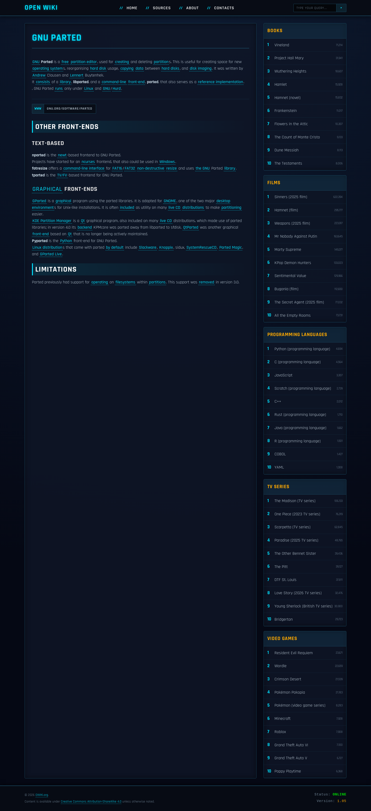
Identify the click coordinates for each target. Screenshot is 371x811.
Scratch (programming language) (305, 388)
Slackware (147, 247)
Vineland (305, 45)
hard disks (170, 68)
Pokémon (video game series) (305, 705)
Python (66, 240)
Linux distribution (47, 247)
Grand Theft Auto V (305, 758)
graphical (63, 201)
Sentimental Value (305, 276)
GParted (39, 201)
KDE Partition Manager (51, 220)
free (65, 61)
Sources (162, 8)
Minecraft (305, 718)
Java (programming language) (305, 428)
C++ (305, 401)
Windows (167, 161)
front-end (136, 82)
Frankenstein (305, 111)
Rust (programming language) (305, 414)
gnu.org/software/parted (62, 108)
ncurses (88, 161)
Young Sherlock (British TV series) (305, 606)
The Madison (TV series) (305, 501)
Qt (83, 220)
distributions (193, 207)
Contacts (224, 8)
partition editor (84, 61)
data (139, 68)
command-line (114, 82)
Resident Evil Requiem (305, 653)
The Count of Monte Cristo (305, 137)
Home (132, 8)
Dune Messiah (305, 150)
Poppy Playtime (305, 771)
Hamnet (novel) (305, 97)
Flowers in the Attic (305, 124)
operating (99, 282)
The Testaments (305, 163)
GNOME (170, 201)
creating (122, 61)
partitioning (231, 207)
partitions (157, 282)
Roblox (305, 732)
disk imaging (201, 68)
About (192, 8)
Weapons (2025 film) (305, 223)
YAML (305, 467)
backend (85, 227)
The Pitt (305, 566)
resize (171, 168)
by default (115, 247)
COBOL (305, 454)
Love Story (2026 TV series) (305, 593)
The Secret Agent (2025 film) (305, 302)
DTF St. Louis (305, 580)
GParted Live (51, 254)
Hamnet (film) (305, 210)
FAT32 (130, 168)
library (65, 82)
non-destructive (150, 168)
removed (206, 282)
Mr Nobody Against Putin (305, 236)
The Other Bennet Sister (305, 553)
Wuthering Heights (305, 71)
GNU (36, 61)
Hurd (117, 88)
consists (43, 82)
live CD (174, 207)
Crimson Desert (305, 679)
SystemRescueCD (201, 247)
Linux (88, 88)
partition (161, 61)
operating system (47, 68)
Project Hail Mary (305, 58)
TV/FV (62, 175)
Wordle (305, 666)
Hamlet (305, 84)
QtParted (190, 227)
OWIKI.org (41, 795)
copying (126, 68)
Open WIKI (41, 7)
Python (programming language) (305, 349)
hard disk (98, 68)
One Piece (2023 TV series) (305, 514)
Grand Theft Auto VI (305, 745)
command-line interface (83, 168)
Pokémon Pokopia (305, 692)
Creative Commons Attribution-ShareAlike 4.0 (91, 801)
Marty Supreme (305, 249)
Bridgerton (305, 619)
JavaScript (305, 375)
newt (62, 155)
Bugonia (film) (305, 289)
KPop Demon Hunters (305, 262)
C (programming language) (305, 362)
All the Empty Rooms (305, 315)
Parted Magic (230, 247)
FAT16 (117, 168)
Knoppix (166, 247)
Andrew (38, 75)
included (127, 207)
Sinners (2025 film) (305, 197)
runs (59, 88)
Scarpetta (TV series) (305, 527)
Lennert (76, 75)
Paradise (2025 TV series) (305, 540)
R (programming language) (305, 441)
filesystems (125, 282)
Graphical (47, 189)
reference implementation (220, 82)
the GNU (203, 168)
